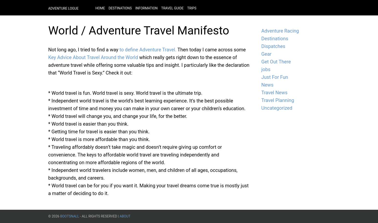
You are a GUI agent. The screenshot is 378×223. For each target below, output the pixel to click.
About (125, 216)
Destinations (120, 8)
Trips (191, 8)
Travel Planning (277, 100)
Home (100, 8)
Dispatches (273, 46)
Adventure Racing (280, 31)
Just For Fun (274, 77)
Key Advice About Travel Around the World (93, 57)
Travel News (274, 92)
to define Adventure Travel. (148, 50)
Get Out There (276, 62)
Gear (266, 54)
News (267, 85)
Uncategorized (276, 108)
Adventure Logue (63, 8)
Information (146, 8)
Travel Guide (172, 8)
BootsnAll (69, 216)
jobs (265, 69)
